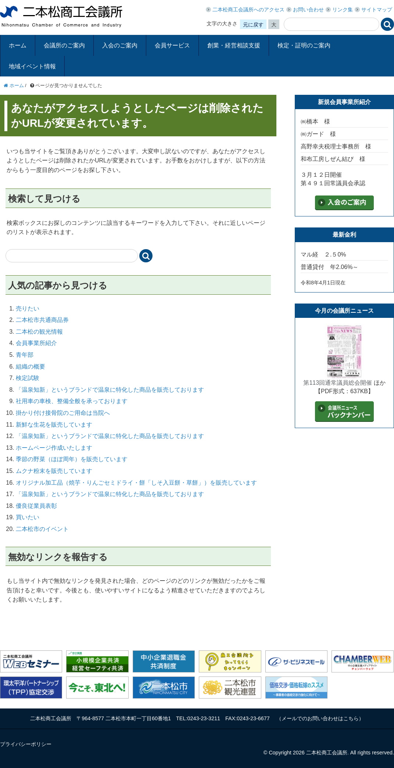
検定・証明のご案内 (303, 45)
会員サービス (172, 45)
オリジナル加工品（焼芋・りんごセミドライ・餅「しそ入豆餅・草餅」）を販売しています (136, 483)
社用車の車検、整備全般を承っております (72, 401)
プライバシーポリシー (25, 744)
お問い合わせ (308, 9)
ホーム (17, 45)
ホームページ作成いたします (54, 448)
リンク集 (342, 9)
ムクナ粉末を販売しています (54, 471)
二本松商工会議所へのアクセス (248, 9)
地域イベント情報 (32, 66)
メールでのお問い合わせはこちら (320, 718)
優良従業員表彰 (36, 506)
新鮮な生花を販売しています (54, 424)
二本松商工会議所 (61, 17)
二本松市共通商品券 (42, 320)
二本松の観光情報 (39, 332)
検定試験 (27, 378)
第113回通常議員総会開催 (337, 383)
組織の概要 (30, 366)
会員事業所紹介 (36, 343)
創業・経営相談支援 (233, 45)
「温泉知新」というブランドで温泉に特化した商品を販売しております (110, 390)
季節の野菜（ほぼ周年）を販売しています (72, 459)
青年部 (24, 355)
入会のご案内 (119, 45)
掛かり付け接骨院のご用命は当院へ (63, 413)
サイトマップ (376, 9)
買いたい (27, 517)
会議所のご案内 (64, 45)
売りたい (27, 308)
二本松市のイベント (42, 529)
